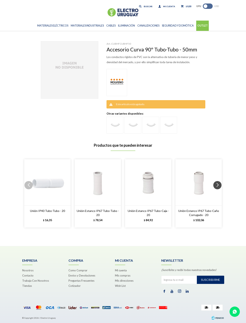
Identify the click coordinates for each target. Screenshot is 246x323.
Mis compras (122, 275)
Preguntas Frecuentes (81, 280)
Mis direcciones (124, 280)
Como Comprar (77, 270)
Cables (111, 25)
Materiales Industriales (87, 25)
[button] (219, 193)
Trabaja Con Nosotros (35, 280)
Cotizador (74, 285)
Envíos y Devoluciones (81, 275)
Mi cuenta (121, 270)
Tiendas (27, 285)
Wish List (120, 285)
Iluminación (126, 25)
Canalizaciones (148, 25)
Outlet (202, 25)
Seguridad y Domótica (178, 25)
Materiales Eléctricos (52, 25)
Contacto (28, 275)
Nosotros (28, 270)
